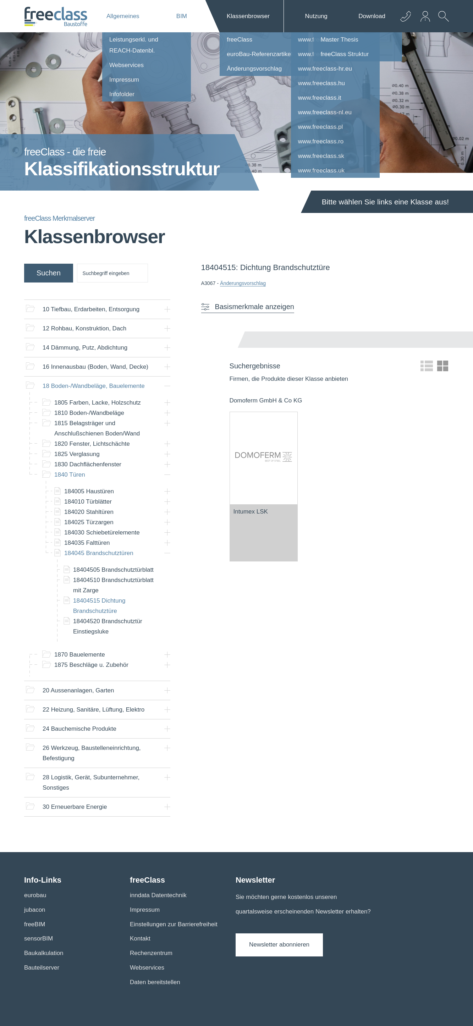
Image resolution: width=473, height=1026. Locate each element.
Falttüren (87, 542)
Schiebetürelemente (102, 532)
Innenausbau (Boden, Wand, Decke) (95, 366)
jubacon (34, 909)
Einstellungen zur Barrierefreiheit (174, 924)
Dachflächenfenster (87, 464)
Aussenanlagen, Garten (78, 690)
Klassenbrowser (248, 16)
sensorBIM (38, 938)
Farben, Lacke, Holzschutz (97, 402)
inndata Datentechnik (158, 895)
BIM (181, 16)
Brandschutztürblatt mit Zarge (113, 585)
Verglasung (77, 454)
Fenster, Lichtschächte (92, 443)
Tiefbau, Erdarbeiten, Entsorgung (91, 309)
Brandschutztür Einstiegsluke (107, 626)
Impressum (145, 909)
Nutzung (316, 16)
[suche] (112, 273)
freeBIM (34, 924)
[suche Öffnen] (442, 21)
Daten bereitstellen (155, 982)
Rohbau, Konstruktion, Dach (84, 328)
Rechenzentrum (151, 953)
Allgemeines (122, 16)
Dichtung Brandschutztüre (99, 605)
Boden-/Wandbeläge (89, 413)
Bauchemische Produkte (79, 728)
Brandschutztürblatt (113, 569)
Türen (69, 474)
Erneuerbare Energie (75, 806)
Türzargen (89, 522)
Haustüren (89, 491)
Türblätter (88, 501)
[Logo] (55, 16)
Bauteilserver (41, 967)
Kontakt (140, 938)
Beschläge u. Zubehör (91, 665)
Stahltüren (89, 512)
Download (371, 16)
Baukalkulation (44, 953)
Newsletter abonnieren (279, 944)
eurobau (35, 895)
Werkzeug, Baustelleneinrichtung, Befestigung (92, 753)
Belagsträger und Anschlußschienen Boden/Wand (97, 428)
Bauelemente (79, 654)
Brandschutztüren (98, 553)
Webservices (147, 967)
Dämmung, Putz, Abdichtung (85, 347)
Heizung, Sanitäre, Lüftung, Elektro (93, 709)
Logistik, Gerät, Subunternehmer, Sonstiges (91, 782)
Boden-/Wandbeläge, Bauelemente (94, 386)
